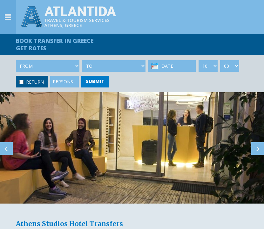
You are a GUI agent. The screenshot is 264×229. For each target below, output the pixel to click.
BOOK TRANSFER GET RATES (54, 44)
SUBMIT (95, 81)
